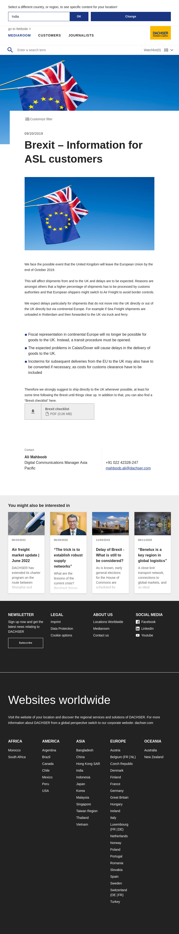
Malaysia (82, 797)
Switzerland (118, 890)
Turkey (115, 902)
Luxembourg (119, 824)
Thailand (82, 818)
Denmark (117, 770)
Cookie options (61, 635)
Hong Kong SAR (88, 764)
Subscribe (25, 643)
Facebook (146, 622)
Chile (46, 770)
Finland (115, 777)
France (115, 784)
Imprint (56, 622)
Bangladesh (84, 750)
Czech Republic (121, 764)
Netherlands (119, 836)
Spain (114, 876)
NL (132, 757)
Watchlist (152, 50)
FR (126, 757)
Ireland (115, 811)
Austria (115, 750)
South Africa (17, 757)
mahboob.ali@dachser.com (128, 468)
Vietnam (82, 824)
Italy (113, 818)
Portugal (116, 856)
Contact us (101, 635)
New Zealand (153, 757)
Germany (117, 791)
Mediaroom (19, 35)
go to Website (20, 29)
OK (79, 16)
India (79, 770)
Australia (150, 750)
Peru (45, 784)
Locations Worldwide (108, 622)
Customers (49, 35)
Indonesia (83, 777)
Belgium (116, 757)
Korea (80, 791)
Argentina (49, 750)
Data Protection (62, 628)
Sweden (116, 883)
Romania (116, 863)
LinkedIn (145, 628)
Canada (48, 764)
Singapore (83, 804)
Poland (115, 849)
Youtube (144, 635)
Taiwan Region (87, 811)
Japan (80, 784)
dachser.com (144, 723)
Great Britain (119, 797)
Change (130, 16)
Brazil (46, 757)
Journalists (81, 35)
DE (120, 829)
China (80, 757)
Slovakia (116, 870)
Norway (115, 843)
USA (45, 791)
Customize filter (38, 119)
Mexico (47, 777)
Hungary (116, 804)
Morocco (14, 750)
